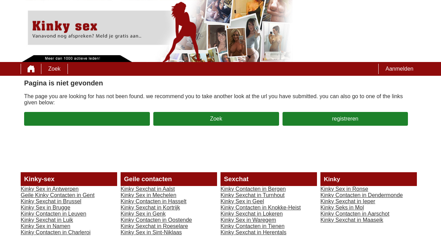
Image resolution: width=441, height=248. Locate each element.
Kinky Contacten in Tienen (252, 226)
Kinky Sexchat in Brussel (51, 201)
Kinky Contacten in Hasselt (153, 201)
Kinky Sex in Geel (242, 201)
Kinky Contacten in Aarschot (354, 214)
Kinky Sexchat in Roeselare (154, 226)
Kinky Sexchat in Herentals (253, 232)
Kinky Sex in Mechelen (148, 195)
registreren (345, 119)
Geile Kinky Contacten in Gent (57, 195)
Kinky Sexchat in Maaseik (351, 220)
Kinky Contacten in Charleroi (56, 232)
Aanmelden (399, 69)
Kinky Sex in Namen (45, 226)
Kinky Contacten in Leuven (53, 214)
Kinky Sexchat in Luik (47, 220)
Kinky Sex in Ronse (344, 189)
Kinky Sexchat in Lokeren (251, 214)
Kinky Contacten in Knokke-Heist (260, 207)
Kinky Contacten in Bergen (253, 189)
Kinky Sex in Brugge (45, 207)
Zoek (54, 69)
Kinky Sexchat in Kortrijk (150, 207)
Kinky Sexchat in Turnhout (252, 195)
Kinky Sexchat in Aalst (148, 189)
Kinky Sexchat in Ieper (347, 201)
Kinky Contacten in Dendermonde (361, 195)
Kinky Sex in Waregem (248, 220)
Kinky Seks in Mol (342, 207)
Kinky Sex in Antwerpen (50, 189)
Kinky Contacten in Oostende (156, 220)
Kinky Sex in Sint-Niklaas (151, 232)
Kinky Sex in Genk (143, 214)
